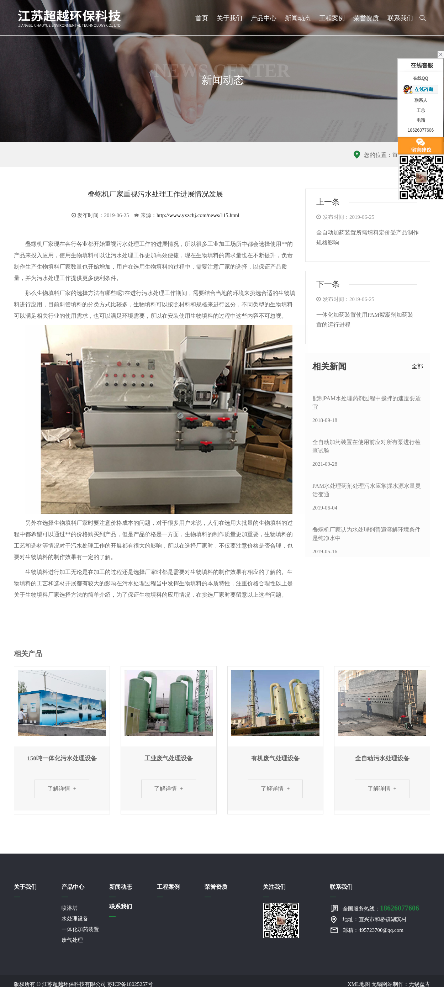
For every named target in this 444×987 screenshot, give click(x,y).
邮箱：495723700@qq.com (373, 930)
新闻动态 (298, 18)
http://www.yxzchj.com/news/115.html (198, 215)
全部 (417, 366)
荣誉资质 (366, 18)
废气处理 (72, 940)
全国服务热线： (381, 908)
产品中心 (263, 18)
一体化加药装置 (80, 929)
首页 (201, 18)
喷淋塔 (70, 908)
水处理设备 (75, 919)
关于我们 (229, 18)
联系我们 (400, 18)
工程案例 (332, 18)
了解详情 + (61, 789)
